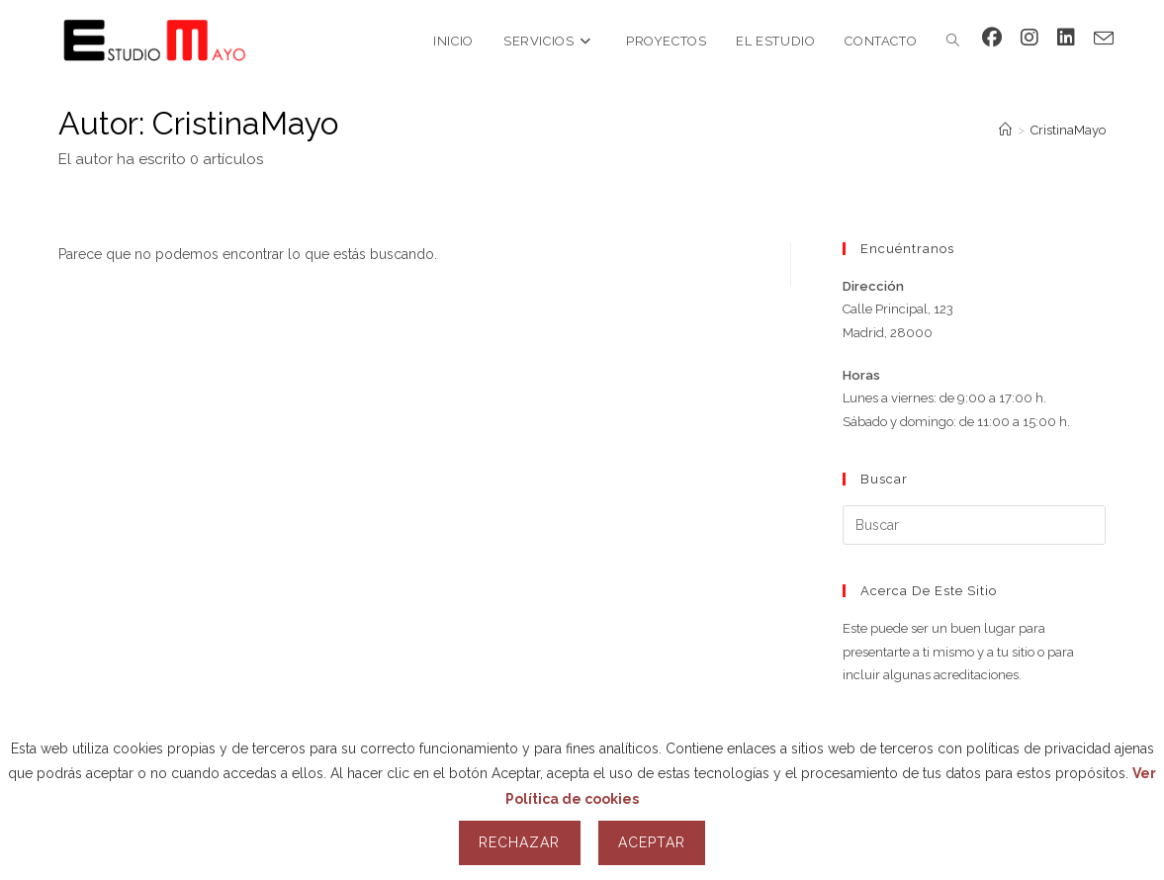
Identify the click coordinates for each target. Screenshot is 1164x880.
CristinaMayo (1068, 130)
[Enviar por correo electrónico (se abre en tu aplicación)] (1104, 38)
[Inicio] (1005, 130)
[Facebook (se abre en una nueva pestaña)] (992, 37)
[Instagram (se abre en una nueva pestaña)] (1029, 37)
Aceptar (651, 842)
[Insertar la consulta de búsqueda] (975, 525)
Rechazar (519, 842)
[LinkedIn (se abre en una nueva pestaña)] (1066, 37)
